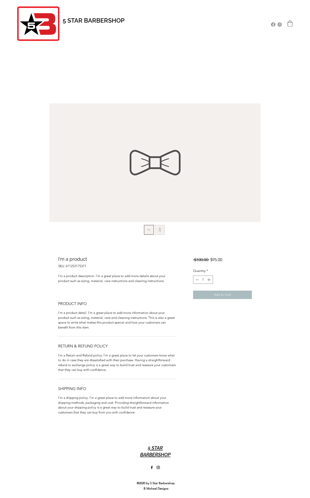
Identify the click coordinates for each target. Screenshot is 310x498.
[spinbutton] (202, 280)
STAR (75, 20)
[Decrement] (197, 280)
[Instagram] (279, 24)
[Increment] (209, 280)
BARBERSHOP (104, 20)
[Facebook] (273, 24)
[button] (290, 23)
